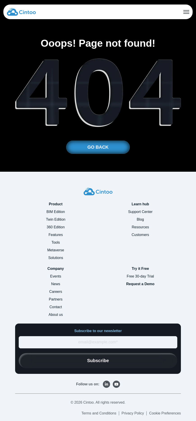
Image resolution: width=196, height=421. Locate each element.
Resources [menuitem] (140, 227)
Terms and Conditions (98, 413)
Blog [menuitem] (140, 220)
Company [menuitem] (55, 269)
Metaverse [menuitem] (55, 250)
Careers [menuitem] (55, 292)
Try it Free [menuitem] (140, 269)
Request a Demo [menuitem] (140, 284)
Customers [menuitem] (140, 235)
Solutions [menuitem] (55, 258)
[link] (21, 11)
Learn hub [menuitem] (140, 204)
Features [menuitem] (55, 235)
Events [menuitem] (55, 276)
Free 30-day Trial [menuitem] (140, 276)
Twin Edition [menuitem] (55, 220)
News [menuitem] (55, 284)
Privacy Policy (133, 413)
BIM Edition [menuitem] (55, 212)
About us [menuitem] (55, 315)
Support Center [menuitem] (140, 212)
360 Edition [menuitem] (56, 227)
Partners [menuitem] (55, 299)
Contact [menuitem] (55, 307)
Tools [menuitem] (55, 243)
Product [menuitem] (55, 204)
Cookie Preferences (165, 413)
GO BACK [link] (97, 147)
